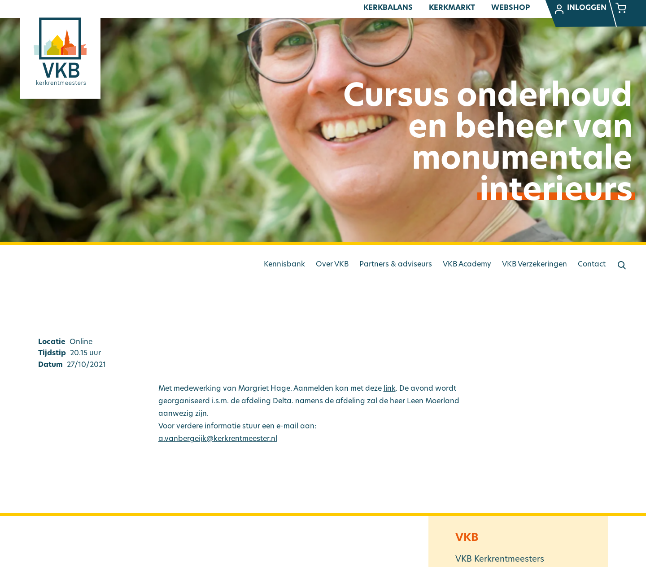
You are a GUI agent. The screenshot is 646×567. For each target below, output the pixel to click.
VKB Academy (467, 264)
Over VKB (332, 264)
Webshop (510, 8)
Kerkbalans (388, 8)
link (390, 389)
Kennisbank (284, 264)
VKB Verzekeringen (534, 264)
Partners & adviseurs (395, 264)
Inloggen (580, 9)
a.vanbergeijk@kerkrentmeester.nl (217, 439)
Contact (592, 264)
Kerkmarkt (452, 8)
